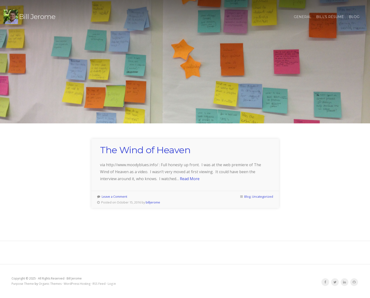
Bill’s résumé (330, 17)
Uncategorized (262, 196)
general (303, 17)
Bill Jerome (37, 16)
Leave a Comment (114, 196)
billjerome (153, 202)
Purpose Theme (23, 284)
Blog (354, 17)
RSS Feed (99, 284)
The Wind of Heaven (145, 150)
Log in (112, 284)
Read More (190, 178)
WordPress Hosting (77, 284)
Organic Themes (50, 284)
